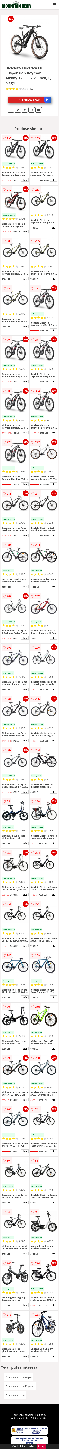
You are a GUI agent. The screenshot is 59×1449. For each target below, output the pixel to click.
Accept (41, 1446)
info (25, 180)
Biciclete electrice (15, 1395)
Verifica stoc (35, 100)
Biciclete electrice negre (18, 1377)
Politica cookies (38, 1418)
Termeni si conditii (22, 1414)
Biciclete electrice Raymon (19, 1386)
